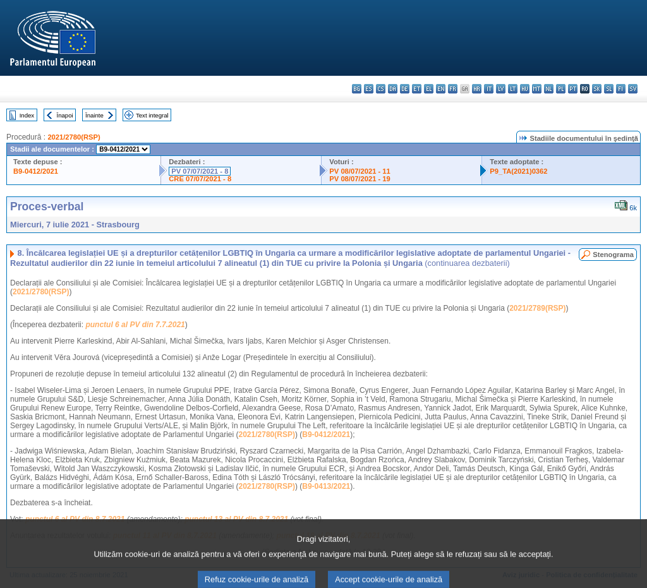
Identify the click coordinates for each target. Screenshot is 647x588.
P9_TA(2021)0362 (518, 171)
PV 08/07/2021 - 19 (359, 179)
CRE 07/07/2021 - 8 (200, 179)
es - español (368, 88)
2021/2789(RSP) (537, 308)
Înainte (94, 115)
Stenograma (613, 254)
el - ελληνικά (428, 88)
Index (27, 115)
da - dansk (392, 88)
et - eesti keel (416, 88)
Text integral (152, 115)
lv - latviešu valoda (500, 88)
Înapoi (65, 115)
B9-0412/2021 (35, 171)
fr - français (452, 88)
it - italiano (488, 88)
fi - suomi (621, 88)
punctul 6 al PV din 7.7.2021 (134, 324)
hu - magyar (524, 88)
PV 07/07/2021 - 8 (199, 171)
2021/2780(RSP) (73, 137)
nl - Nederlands (548, 88)
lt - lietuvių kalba (512, 88)
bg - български (356, 88)
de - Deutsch (404, 88)
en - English (440, 88)
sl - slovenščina (609, 88)
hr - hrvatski (476, 88)
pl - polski (560, 88)
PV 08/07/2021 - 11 (359, 171)
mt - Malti (536, 88)
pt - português (572, 88)
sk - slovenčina (597, 88)
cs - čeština (380, 88)
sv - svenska (633, 88)
